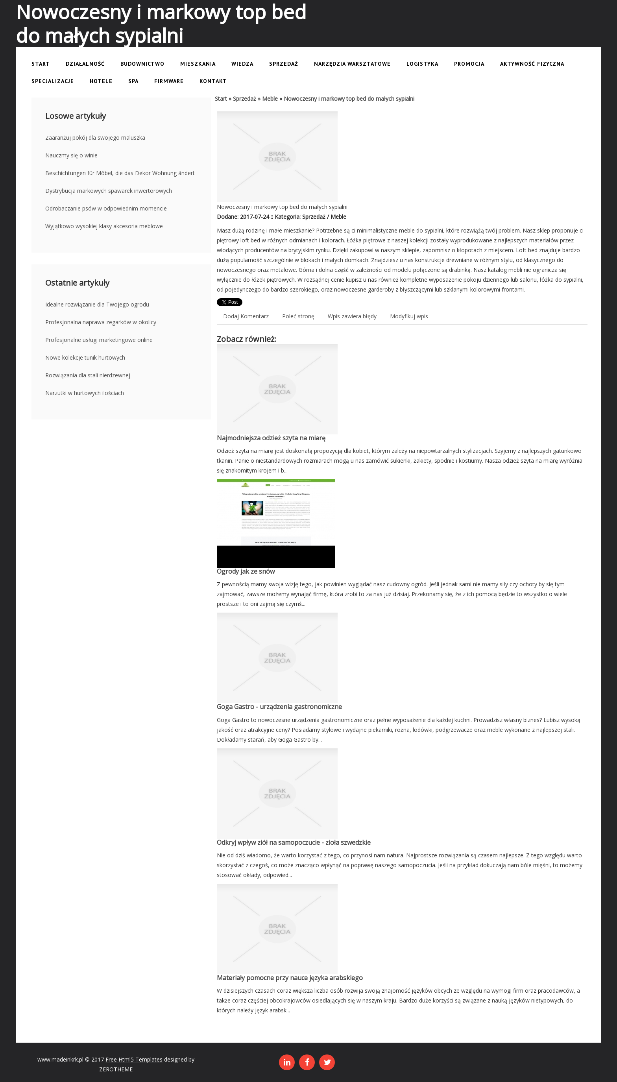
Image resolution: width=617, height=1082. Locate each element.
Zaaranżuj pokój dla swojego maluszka (95, 137)
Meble (270, 98)
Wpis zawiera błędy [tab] (352, 316)
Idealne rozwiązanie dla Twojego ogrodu (97, 304)
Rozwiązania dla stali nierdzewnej (87, 375)
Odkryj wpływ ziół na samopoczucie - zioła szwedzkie (294, 842)
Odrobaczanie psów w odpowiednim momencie (106, 208)
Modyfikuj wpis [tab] (409, 316)
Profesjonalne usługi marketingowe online (99, 339)
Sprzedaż (244, 98)
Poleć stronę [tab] (298, 316)
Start (221, 98)
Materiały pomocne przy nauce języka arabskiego (290, 977)
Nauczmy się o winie (71, 155)
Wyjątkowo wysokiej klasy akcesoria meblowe (104, 226)
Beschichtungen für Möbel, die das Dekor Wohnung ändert (120, 173)
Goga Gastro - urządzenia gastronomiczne (279, 706)
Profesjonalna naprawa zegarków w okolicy (100, 322)
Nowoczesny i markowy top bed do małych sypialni (349, 98)
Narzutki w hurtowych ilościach (84, 393)
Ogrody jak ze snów (246, 571)
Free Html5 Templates (134, 1059)
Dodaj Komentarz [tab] (246, 316)
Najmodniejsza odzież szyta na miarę (271, 438)
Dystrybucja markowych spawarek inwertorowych (108, 190)
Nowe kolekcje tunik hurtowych (85, 357)
